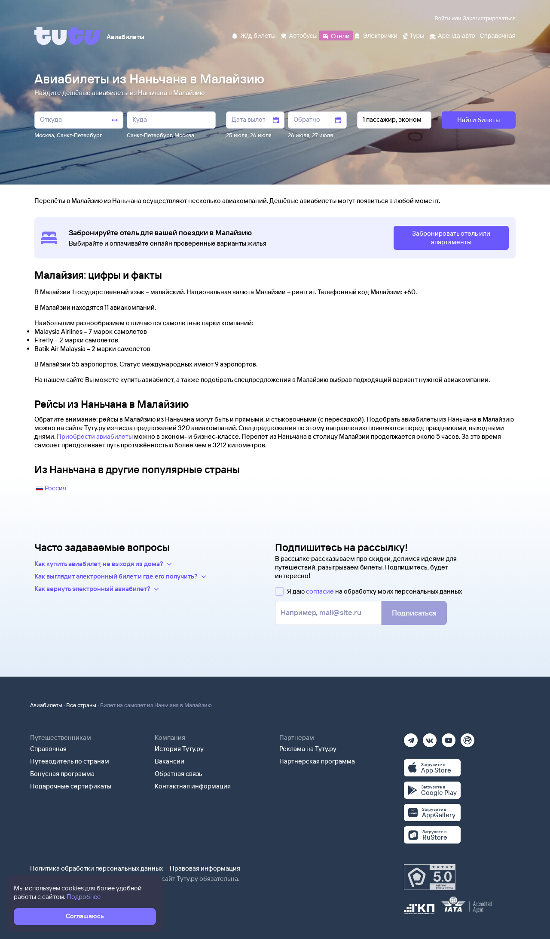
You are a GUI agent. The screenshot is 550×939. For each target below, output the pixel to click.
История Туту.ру (179, 749)
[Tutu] (67, 36)
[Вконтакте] (430, 737)
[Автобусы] (299, 35)
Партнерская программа (317, 761)
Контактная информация (193, 786)
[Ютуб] (448, 737)
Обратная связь (178, 774)
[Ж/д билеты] (253, 35)
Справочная (48, 749)
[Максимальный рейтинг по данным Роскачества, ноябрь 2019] (429, 877)
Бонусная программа (62, 774)
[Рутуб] (467, 737)
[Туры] (413, 35)
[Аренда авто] (452, 35)
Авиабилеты (46, 705)
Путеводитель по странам (69, 761)
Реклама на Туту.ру (307, 749)
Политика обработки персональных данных (96, 868)
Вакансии (169, 761)
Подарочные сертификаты (70, 786)
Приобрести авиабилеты (95, 436)
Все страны (81, 705)
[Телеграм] (411, 737)
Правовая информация (205, 868)
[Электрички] (375, 35)
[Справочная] (498, 35)
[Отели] (335, 35)
